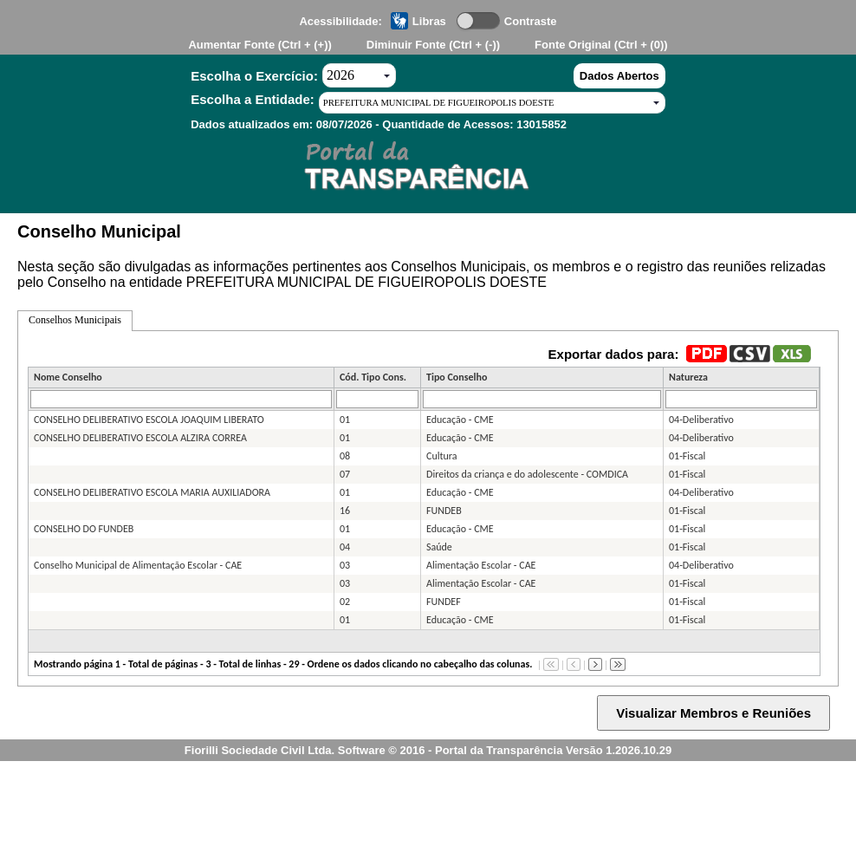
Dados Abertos (619, 75)
